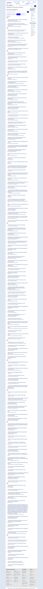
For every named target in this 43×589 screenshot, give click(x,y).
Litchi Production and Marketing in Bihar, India (16, 372)
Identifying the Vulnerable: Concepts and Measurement (17, 345)
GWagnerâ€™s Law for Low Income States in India (16, 342)
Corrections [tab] (23, 14)
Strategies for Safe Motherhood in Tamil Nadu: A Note (17, 442)
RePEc (12, 588)
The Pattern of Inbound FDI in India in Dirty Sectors (16, 375)
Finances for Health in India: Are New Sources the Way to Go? (18, 446)
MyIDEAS (30, 3)
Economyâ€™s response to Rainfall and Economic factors (17, 122)
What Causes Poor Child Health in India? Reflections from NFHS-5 (18, 220)
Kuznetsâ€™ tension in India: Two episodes (15, 330)
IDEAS (9, 588)
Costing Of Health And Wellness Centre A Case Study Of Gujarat (18, 216)
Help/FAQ (18, 3)
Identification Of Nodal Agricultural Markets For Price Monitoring (18, 48)
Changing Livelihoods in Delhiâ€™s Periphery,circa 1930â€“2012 (18, 528)
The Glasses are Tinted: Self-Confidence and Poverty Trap (17, 268)
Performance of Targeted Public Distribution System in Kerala (18, 439)
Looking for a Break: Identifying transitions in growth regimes (18, 540)
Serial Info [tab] (14, 14)
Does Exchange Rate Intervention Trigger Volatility (16, 554)
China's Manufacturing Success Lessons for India (16, 489)
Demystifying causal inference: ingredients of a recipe (17, 303)
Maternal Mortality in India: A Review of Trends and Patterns (18, 453)
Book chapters (33, 18)
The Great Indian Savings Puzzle (14, 37)
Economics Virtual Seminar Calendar (33, 32)
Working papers (33, 11)
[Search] (35, 6)
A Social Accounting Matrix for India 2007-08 (15, 561)
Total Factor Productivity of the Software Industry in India (17, 543)
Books (32, 17)
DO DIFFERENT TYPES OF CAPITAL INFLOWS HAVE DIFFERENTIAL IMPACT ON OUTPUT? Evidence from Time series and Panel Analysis (17, 103)
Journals (32, 13)
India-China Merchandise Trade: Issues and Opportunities (17, 382)
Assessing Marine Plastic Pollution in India (15, 318)
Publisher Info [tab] (9, 14)
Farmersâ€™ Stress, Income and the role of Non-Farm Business (18, 245)
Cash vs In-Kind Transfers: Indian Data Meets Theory (16, 564)
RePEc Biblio (33, 27)
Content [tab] (18, 14)
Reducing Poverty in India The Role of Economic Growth (17, 469)
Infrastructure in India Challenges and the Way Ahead (17, 466)
